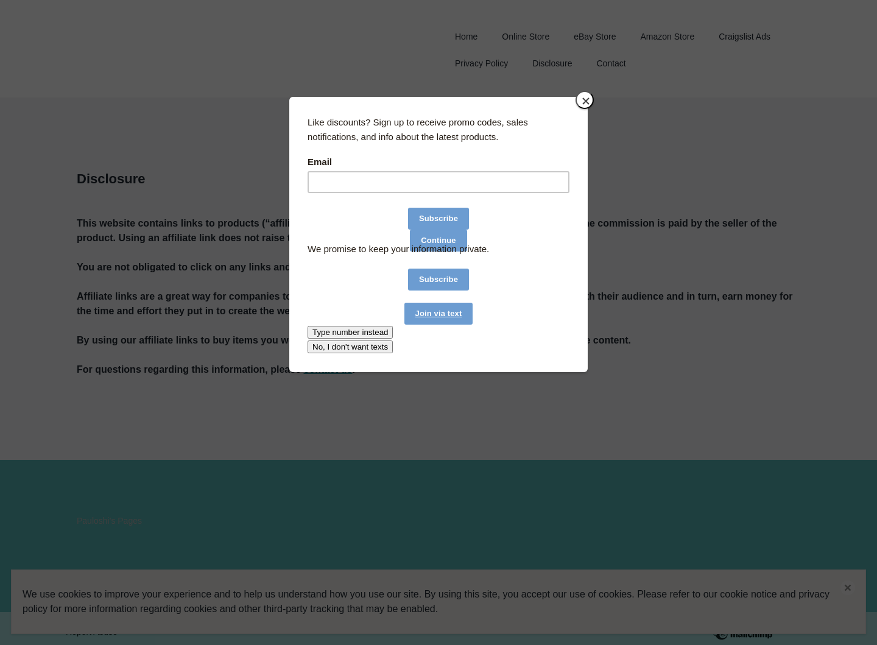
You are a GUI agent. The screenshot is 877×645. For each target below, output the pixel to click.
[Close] (585, 100)
